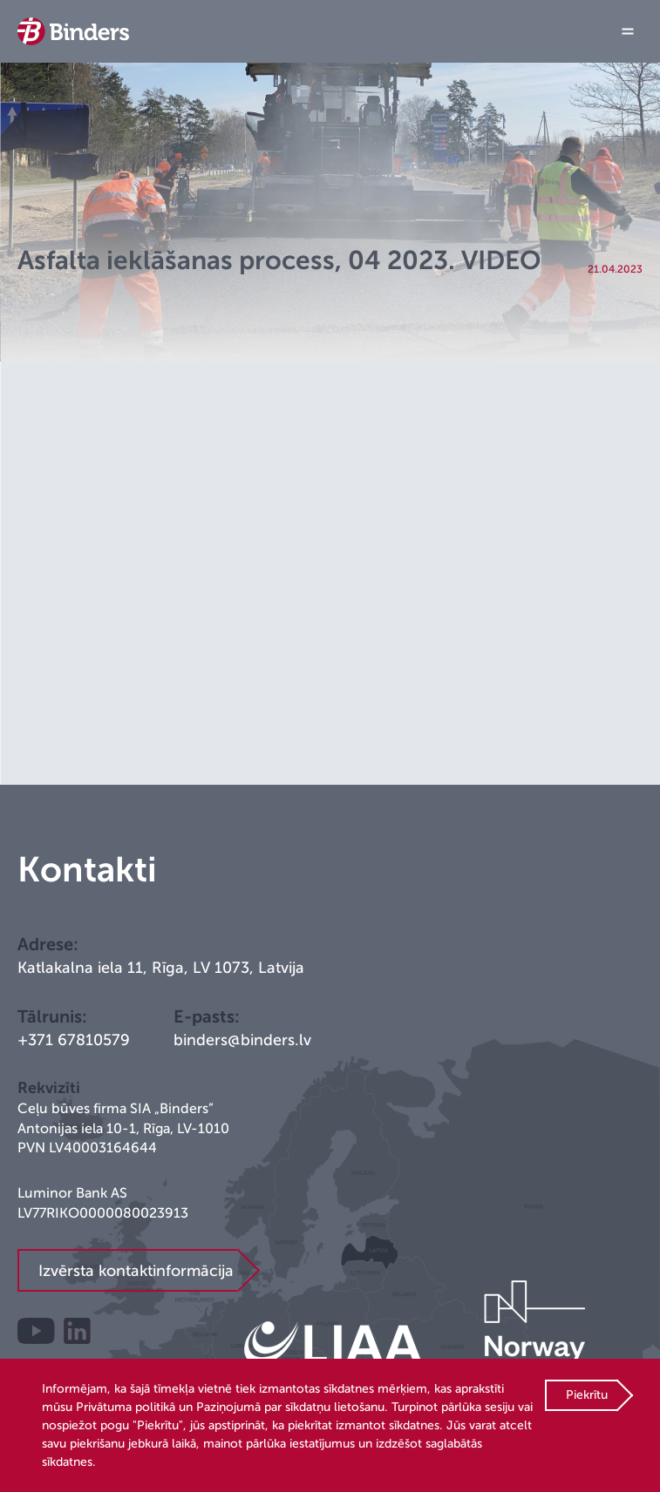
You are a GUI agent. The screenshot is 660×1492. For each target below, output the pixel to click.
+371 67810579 (73, 1040)
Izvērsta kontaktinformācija (136, 1270)
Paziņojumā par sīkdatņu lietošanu (290, 1407)
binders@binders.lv (242, 1040)
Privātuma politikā (125, 1407)
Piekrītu (587, 1394)
